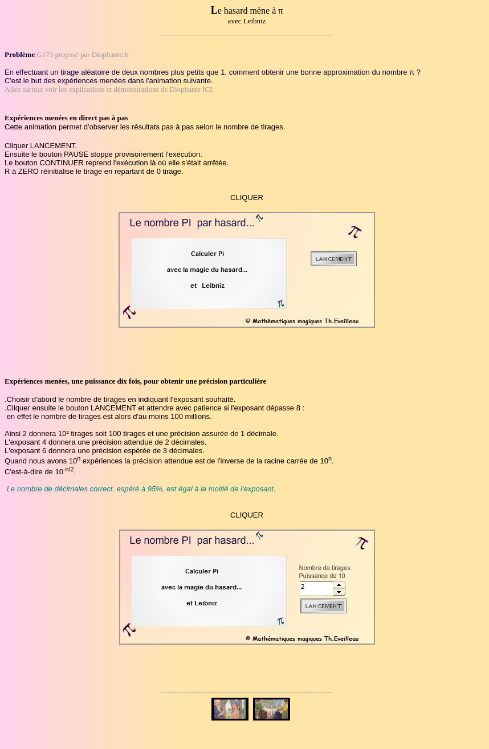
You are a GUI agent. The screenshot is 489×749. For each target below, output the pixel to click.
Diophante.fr (110, 54)
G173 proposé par (63, 54)
